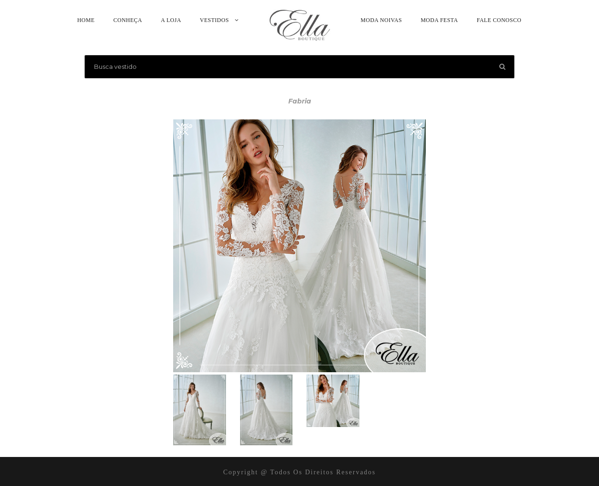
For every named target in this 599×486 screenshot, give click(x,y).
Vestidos (214, 20)
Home (86, 20)
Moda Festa (439, 20)
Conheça (127, 20)
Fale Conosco (499, 20)
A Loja (171, 20)
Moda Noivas (381, 20)
